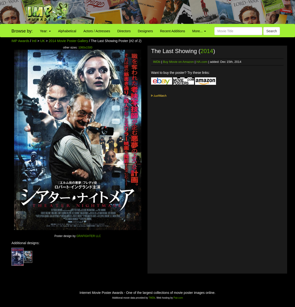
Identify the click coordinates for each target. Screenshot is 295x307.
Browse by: (22, 31)
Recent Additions (172, 31)
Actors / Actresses (96, 31)
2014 (206, 51)
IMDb (156, 62)
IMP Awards (20, 41)
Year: (45, 31)
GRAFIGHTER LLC (88, 236)
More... (199, 31)
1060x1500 (85, 47)
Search (271, 31)
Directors (124, 31)
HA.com (201, 62)
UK (42, 41)
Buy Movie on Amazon (178, 62)
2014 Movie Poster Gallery (68, 41)
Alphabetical (67, 31)
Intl (34, 41)
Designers (145, 31)
